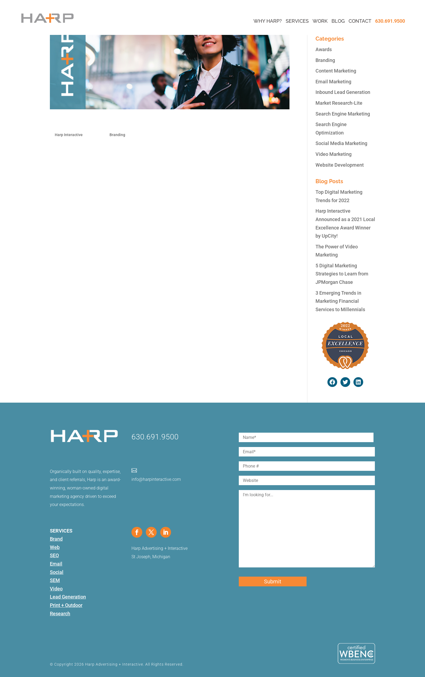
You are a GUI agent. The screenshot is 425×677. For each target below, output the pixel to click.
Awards (323, 49)
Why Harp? (267, 21)
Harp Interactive (69, 135)
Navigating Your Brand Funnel (98, 123)
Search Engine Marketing (342, 114)
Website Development (339, 165)
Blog (338, 21)
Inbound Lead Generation (342, 92)
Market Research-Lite (338, 103)
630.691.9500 (390, 21)
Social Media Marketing (341, 143)
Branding (117, 135)
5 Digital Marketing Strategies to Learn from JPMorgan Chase (341, 274)
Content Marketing (335, 71)
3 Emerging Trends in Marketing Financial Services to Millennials (340, 301)
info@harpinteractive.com (156, 479)
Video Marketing (333, 154)
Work (320, 21)
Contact (360, 21)
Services (297, 21)
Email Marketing (333, 81)
